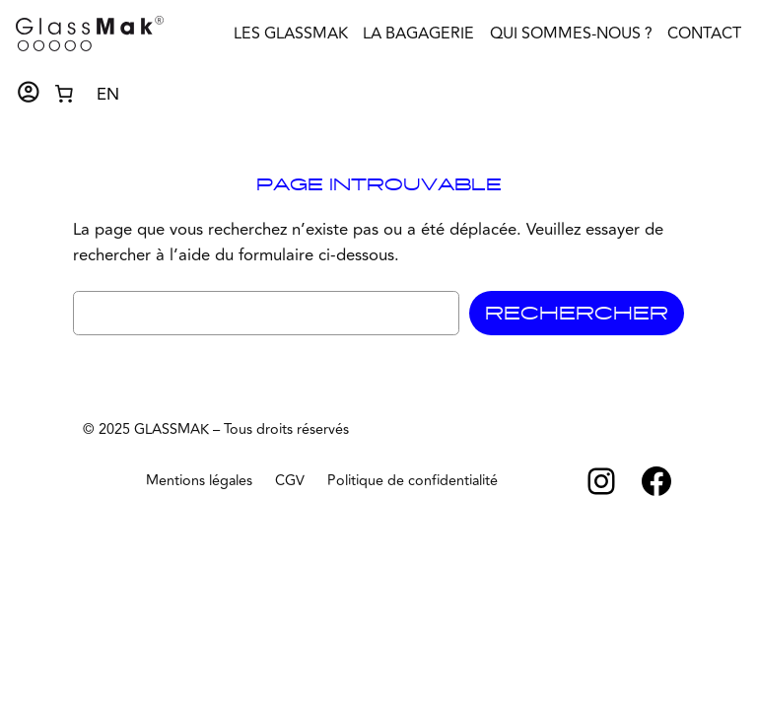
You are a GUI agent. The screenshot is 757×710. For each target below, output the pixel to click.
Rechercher (576, 313)
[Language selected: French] (108, 93)
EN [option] (108, 94)
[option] (108, 95)
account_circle (28, 92)
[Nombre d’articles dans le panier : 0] (64, 92)
